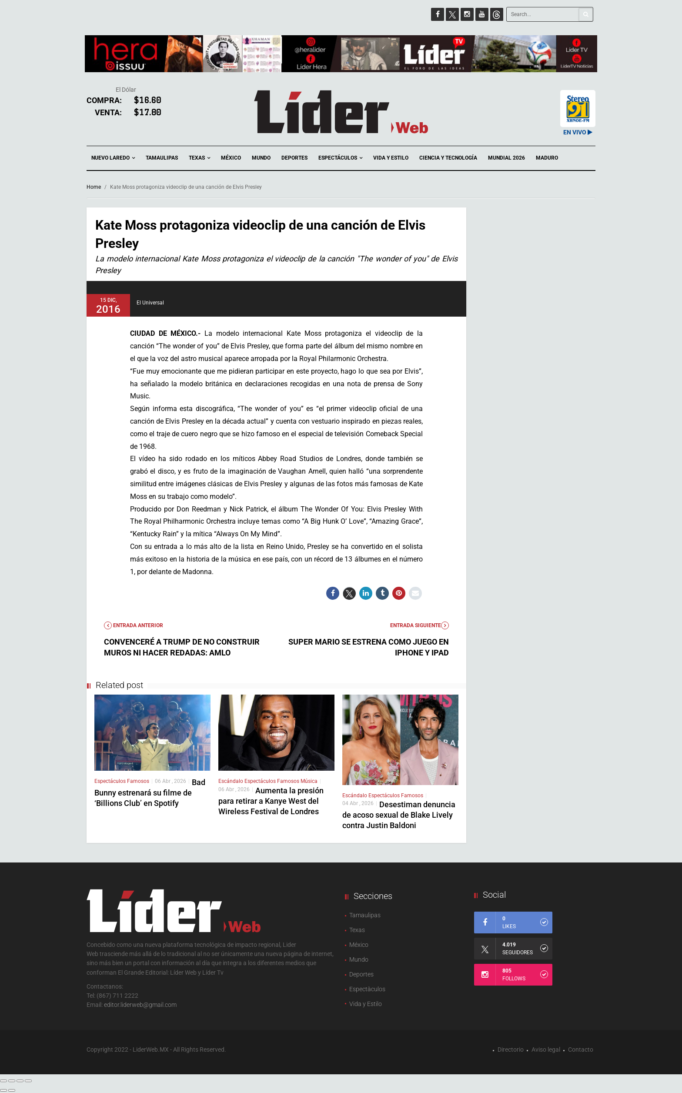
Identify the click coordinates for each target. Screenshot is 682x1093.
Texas (199, 158)
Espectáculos (340, 158)
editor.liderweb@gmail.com (140, 1004)
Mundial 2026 (506, 158)
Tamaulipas (162, 158)
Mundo (261, 158)
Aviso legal (546, 1049)
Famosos (138, 781)
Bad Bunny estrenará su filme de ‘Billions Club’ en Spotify (149, 793)
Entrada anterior (133, 625)
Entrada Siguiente (419, 625)
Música (309, 781)
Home (94, 187)
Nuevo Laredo (113, 158)
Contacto (580, 1049)
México (231, 158)
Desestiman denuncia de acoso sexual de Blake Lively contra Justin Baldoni (398, 815)
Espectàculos (367, 989)
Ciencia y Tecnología (448, 158)
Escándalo (231, 781)
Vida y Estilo (390, 158)
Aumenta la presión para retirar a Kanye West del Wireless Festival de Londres (271, 801)
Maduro (547, 158)
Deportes (294, 158)
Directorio (511, 1049)
